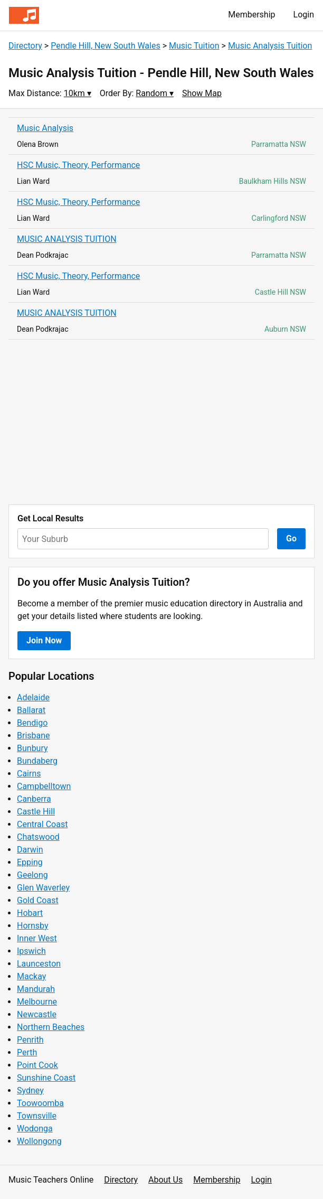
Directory (25, 46)
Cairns (29, 774)
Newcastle (36, 1014)
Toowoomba (40, 1103)
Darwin (30, 850)
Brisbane (33, 735)
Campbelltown (44, 786)
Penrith (30, 1040)
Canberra (34, 799)
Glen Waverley (43, 888)
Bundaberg (37, 761)
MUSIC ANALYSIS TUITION (67, 239)
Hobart (30, 913)
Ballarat (31, 710)
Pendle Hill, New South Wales (105, 46)
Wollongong (39, 1141)
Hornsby (33, 926)
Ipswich (31, 951)
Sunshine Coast (46, 1078)
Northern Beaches (50, 1027)
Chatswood (38, 837)
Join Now (44, 640)
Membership (251, 15)
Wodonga (35, 1128)
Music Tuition (194, 46)
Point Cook (37, 1065)
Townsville (36, 1116)
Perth (27, 1052)
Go (291, 538)
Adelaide (33, 697)
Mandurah (36, 989)
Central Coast (42, 824)
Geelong (32, 875)
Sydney (30, 1090)
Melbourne (37, 1002)
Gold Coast (38, 900)
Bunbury (32, 748)
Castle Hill (36, 812)
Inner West (37, 938)
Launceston (39, 964)
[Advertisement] (161, 422)
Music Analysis (45, 128)
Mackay (31, 976)
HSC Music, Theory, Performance (78, 165)
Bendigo (32, 723)
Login (303, 15)
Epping (30, 862)
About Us (165, 1180)
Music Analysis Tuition (270, 46)
